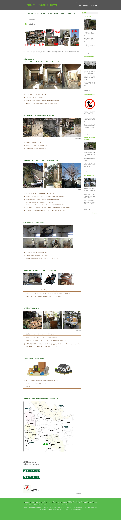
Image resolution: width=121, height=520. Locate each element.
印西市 (95, 502)
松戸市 (93, 501)
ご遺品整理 (69, 13)
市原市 (75, 502)
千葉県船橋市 (71, 501)
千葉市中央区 (28, 504)
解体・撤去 (30, 13)
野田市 (43, 502)
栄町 (63, 504)
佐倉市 (90, 502)
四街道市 (65, 502)
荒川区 (59, 501)
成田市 (70, 502)
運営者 (75, 13)
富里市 (85, 502)
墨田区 (54, 501)
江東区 (49, 501)
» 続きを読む (94, 213)
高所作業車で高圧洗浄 (89, 175)
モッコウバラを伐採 (88, 16)
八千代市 (50, 502)
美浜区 (45, 504)
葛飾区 (38, 501)
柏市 (55, 502)
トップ (24, 19)
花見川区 (35, 504)
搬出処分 (56, 13)
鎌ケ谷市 (38, 502)
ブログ (84, 13)
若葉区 (58, 504)
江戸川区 (44, 501)
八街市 (80, 502)
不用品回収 (62, 13)
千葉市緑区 (52, 504)
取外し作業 (49, 13)
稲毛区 (40, 504)
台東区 (64, 501)
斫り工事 (37, 13)
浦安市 (82, 501)
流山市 (32, 502)
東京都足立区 (32, 501)
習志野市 (88, 501)
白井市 (59, 502)
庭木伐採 (43, 13)
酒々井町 (68, 504)
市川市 (77, 501)
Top (25, 13)
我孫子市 (27, 502)
